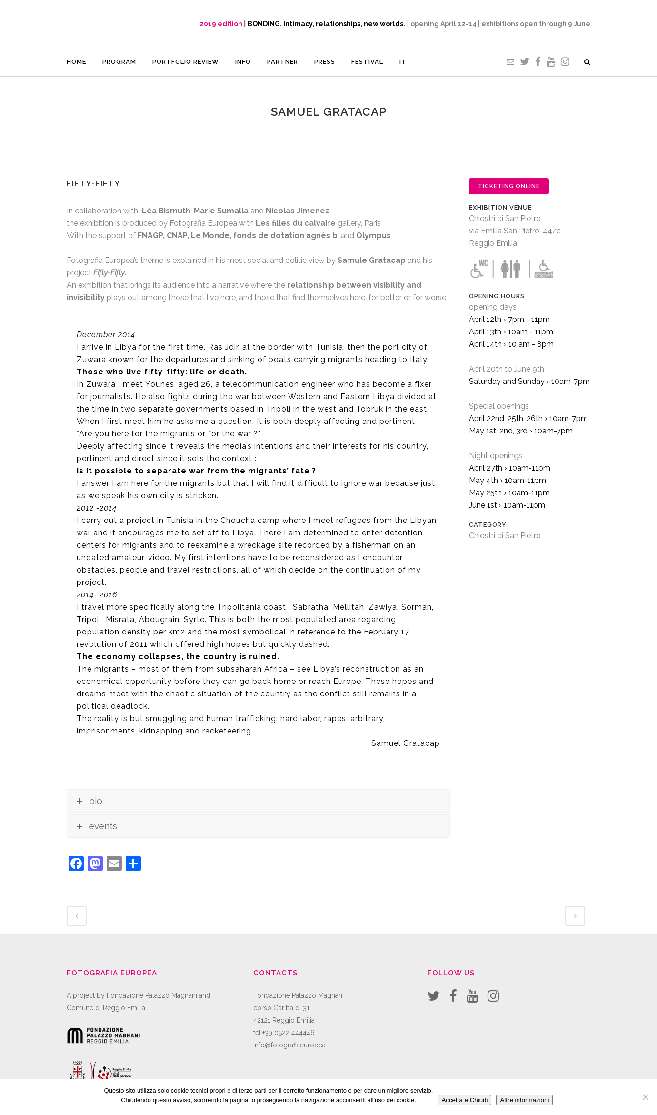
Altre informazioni (524, 1100)
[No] (645, 1097)
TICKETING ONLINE (509, 186)
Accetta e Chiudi (464, 1100)
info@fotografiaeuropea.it (291, 1045)
